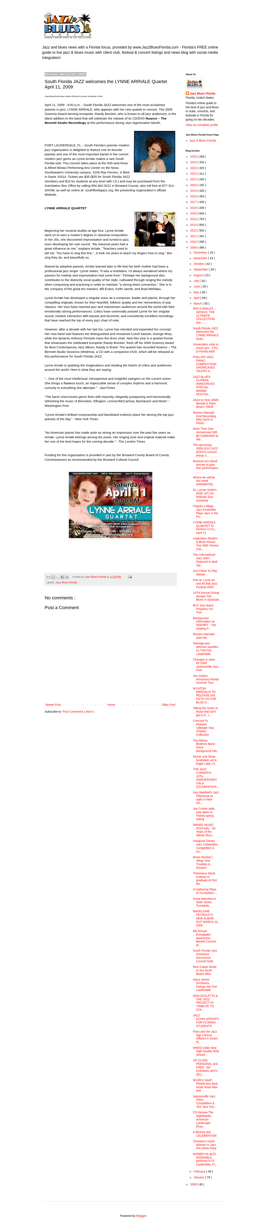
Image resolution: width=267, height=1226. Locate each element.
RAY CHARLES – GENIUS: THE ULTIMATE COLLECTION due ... (204, 315)
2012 (194, 230)
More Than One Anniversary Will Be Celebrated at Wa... (205, 434)
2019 (194, 190)
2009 (194, 247)
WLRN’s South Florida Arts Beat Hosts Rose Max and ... (205, 1085)
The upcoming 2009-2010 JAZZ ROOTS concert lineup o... (205, 450)
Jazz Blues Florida (66, 582)
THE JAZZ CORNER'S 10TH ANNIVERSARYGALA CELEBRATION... (206, 778)
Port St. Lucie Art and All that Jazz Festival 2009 (205, 583)
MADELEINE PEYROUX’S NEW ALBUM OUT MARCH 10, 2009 (206, 918)
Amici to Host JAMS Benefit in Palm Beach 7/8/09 (206, 403)
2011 (194, 236)
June (197, 286)
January (199, 1177)
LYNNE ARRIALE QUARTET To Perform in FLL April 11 (204, 527)
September (201, 269)
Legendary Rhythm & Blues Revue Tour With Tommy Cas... (206, 543)
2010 (194, 241)
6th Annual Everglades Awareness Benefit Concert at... (204, 938)
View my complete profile (202, 125)
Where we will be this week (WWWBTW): (204, 481)
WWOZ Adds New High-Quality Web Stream (206, 1051)
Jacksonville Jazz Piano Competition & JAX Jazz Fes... (204, 1101)
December (201, 252)
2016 (194, 207)
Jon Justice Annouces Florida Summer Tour (206, 679)
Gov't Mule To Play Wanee (205, 572)
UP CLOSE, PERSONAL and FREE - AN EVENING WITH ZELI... (205, 1067)
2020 (194, 185)
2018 (194, 196)
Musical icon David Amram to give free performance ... (205, 466)
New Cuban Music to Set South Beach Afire (205, 970)
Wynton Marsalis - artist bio (204, 635)
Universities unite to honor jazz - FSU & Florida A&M (205, 348)
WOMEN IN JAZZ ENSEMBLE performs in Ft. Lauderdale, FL (204, 1159)
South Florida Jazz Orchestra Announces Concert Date (205, 956)
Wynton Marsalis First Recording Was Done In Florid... (204, 418)
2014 (194, 219)
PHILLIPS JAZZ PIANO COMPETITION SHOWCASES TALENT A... (204, 364)
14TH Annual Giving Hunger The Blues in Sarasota (206, 596)
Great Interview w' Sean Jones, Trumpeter (204, 902)
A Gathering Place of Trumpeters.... (205, 891)
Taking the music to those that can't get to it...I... (205, 711)
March (198, 303)
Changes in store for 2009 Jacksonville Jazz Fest (206, 665)
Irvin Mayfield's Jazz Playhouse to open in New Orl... (206, 797)
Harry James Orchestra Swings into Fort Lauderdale (205, 985)
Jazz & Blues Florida (202, 140)
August (198, 275)
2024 (194, 162)
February (200, 1171)
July (197, 281)
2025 (194, 156)
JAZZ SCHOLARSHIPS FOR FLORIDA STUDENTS (206, 1020)
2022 (194, 173)
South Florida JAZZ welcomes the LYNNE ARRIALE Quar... (206, 333)
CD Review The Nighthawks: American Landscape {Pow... (203, 1119)
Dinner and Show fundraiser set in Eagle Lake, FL (205, 760)
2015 (194, 213)
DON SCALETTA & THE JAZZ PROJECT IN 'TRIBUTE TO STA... (205, 1002)
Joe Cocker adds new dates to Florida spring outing (204, 814)
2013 (194, 225)
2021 (194, 179)
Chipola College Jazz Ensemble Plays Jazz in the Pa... (205, 511)
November (201, 258)
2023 (194, 168)
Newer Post (53, 704)
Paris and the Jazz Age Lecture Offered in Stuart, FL (205, 1037)
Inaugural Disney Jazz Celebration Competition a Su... (205, 846)
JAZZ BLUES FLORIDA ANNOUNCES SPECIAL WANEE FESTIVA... (204, 385)
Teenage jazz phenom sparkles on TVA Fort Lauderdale (205, 648)
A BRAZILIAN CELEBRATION (205, 1133)
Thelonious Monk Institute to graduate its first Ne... (205, 878)
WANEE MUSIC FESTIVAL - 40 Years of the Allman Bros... (204, 830)
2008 (194, 1184)
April (197, 298)
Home (111, 704)
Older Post (168, 704)
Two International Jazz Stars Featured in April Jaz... (205, 560)
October (199, 263)
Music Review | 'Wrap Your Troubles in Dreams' (203, 862)
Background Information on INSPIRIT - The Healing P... (204, 623)
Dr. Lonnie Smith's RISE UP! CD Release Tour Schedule (205, 495)
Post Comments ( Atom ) (78, 711)
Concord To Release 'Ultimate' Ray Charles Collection (203, 727)
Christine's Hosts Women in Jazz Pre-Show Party (205, 1145)
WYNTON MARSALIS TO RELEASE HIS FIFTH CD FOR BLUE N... (204, 695)
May (197, 292)
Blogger (141, 1215)
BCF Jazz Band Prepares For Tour (203, 609)
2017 (194, 202)
